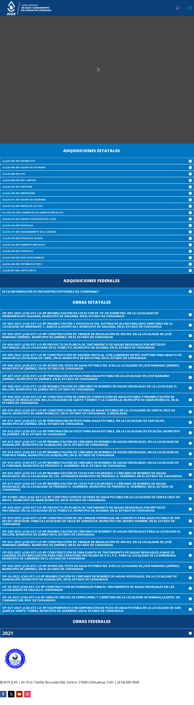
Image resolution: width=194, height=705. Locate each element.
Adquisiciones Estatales (91, 150)
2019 (6, 682)
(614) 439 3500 (128, 682)
